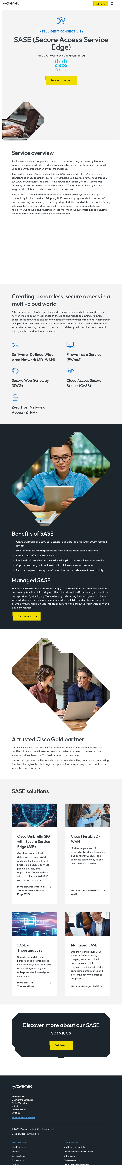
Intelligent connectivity (74, 1147)
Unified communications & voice (78, 1151)
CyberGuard (69, 1155)
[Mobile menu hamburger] (118, 3)
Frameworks (18, 1160)
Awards (15, 1151)
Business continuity (72, 1160)
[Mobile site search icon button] (112, 3)
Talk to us (100, 3)
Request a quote (60, 80)
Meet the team (19, 1147)
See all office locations (23, 1117)
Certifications (18, 1155)
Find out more (25, 616)
